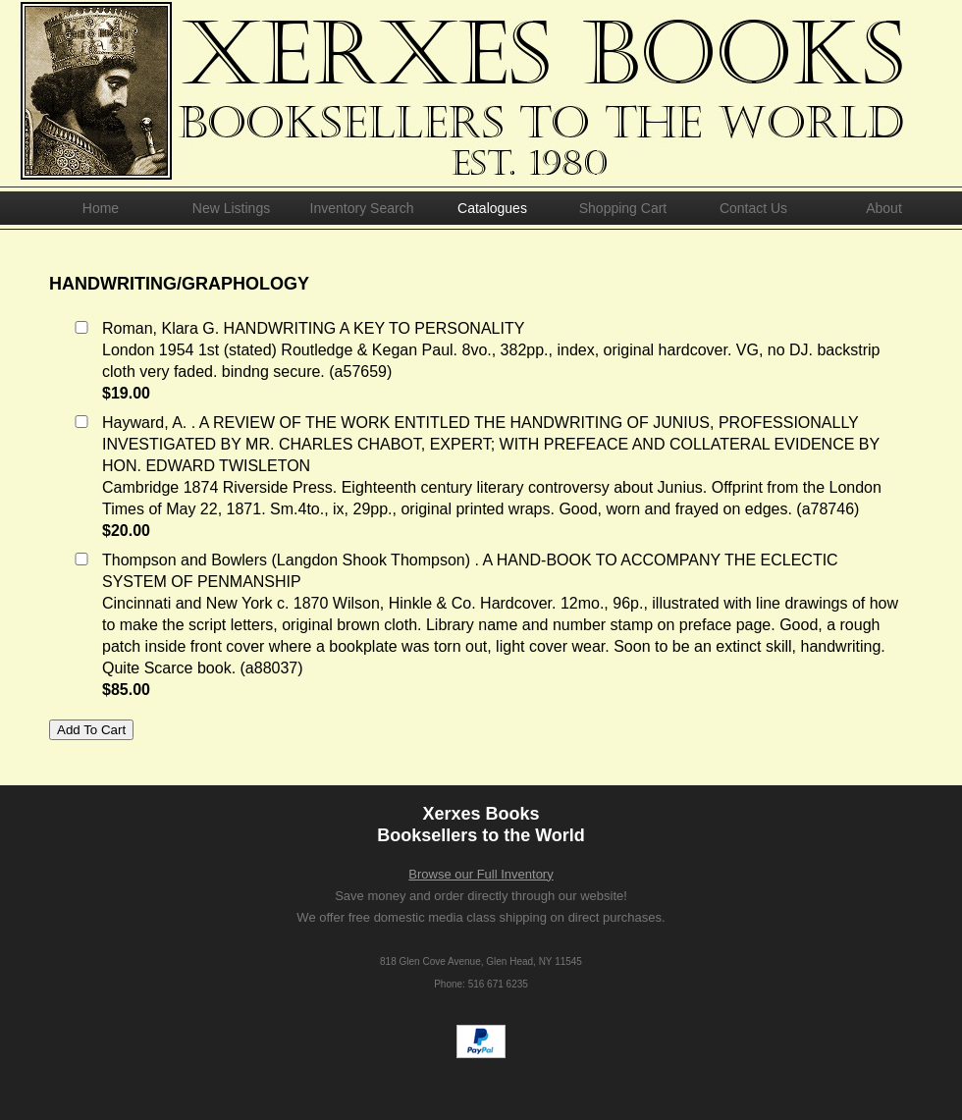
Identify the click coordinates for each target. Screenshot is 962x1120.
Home (100, 208)
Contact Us (753, 208)
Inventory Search (362, 208)
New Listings (231, 208)
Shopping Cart (623, 208)
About (884, 208)
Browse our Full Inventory (480, 874)
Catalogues (492, 208)
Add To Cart (91, 729)
